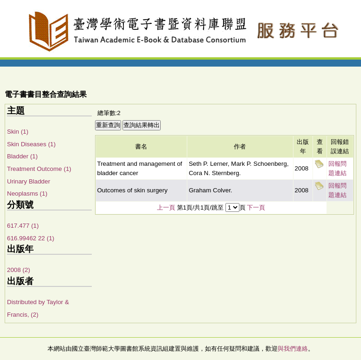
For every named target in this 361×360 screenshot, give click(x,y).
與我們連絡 (293, 348)
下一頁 (256, 207)
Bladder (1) (22, 156)
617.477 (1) (23, 225)
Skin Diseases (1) (31, 144)
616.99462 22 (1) (30, 238)
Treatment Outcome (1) (39, 168)
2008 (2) (18, 269)
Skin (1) (17, 131)
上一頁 (166, 207)
